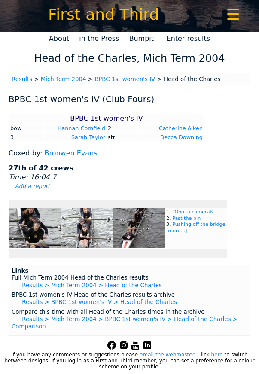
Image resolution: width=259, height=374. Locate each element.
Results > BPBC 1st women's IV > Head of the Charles (99, 302)
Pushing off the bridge (198, 224)
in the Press (99, 38)
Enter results (188, 38)
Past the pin (186, 218)
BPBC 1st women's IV (124, 79)
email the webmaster (167, 355)
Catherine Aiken (181, 128)
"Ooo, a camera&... (195, 212)
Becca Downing (181, 137)
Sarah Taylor (88, 137)
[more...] (176, 231)
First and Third (103, 14)
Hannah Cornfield (81, 128)
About (59, 38)
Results (22, 79)
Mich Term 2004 (63, 79)
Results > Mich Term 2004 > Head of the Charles (92, 285)
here (217, 355)
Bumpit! (142, 38)
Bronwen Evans (70, 153)
